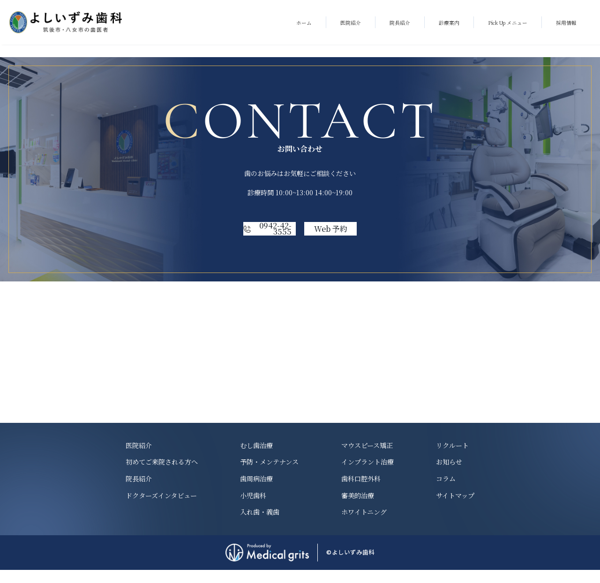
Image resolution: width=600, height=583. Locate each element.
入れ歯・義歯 (259, 525)
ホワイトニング (364, 525)
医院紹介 (350, 22)
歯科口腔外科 (361, 491)
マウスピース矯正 (367, 458)
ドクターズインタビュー (161, 508)
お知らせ (449, 475)
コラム (446, 491)
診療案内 (449, 22)
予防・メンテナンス (269, 475)
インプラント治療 (367, 475)
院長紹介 (400, 22)
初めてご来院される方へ (162, 475)
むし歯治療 (256, 458)
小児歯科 (253, 508)
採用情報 (566, 22)
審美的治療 (357, 508)
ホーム (304, 22)
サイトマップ (455, 508)
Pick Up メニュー (507, 22)
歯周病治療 (256, 491)
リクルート (452, 458)
